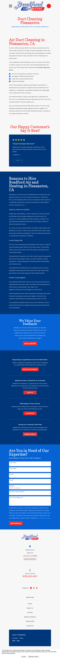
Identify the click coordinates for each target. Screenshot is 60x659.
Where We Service (30, 434)
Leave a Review (30, 343)
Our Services (30, 413)
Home (30, 604)
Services (30, 612)
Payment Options (30, 617)
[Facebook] (34, 588)
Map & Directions (30, 559)
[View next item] (21, 160)
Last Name (13, 468)
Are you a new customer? (17, 491)
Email (11, 480)
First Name (13, 462)
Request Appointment (30, 369)
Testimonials (30, 621)
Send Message (16, 523)
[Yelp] (37, 588)
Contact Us (30, 626)
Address (12, 486)
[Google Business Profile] (31, 588)
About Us (30, 392)
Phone (12, 474)
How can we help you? (16, 497)
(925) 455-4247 (30, 576)
